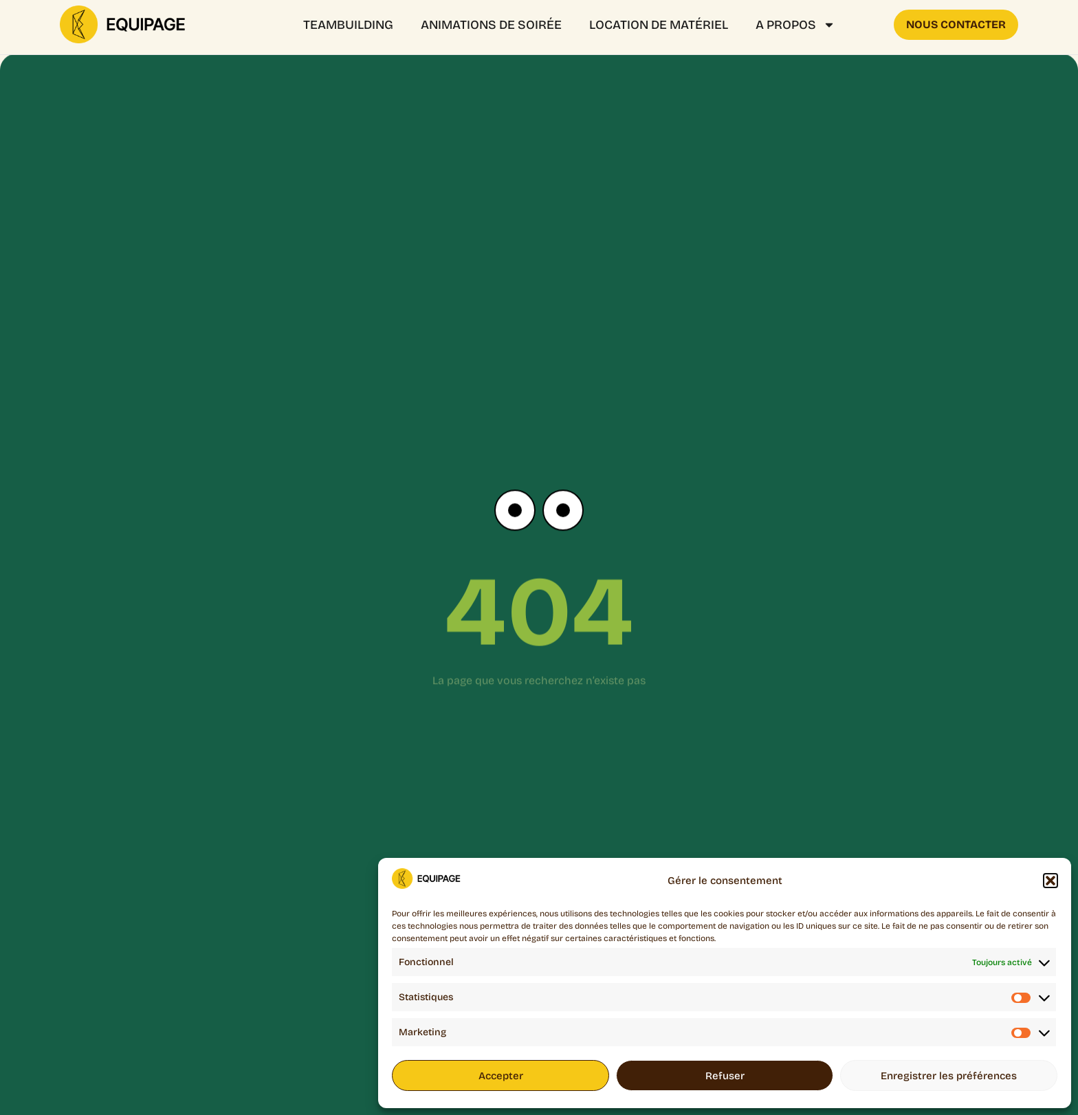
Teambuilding (348, 24)
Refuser (725, 1076)
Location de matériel (658, 24)
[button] (1050, 880)
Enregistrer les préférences (949, 1076)
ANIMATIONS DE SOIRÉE (491, 24)
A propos (795, 25)
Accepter (500, 1076)
